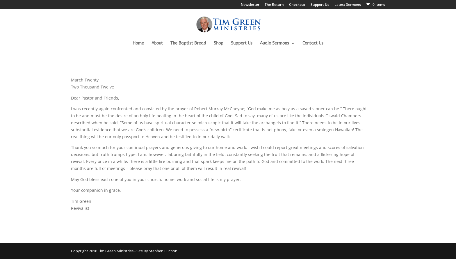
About (157, 43)
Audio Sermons (274, 43)
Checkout (297, 5)
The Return (274, 5)
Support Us (320, 5)
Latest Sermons (347, 5)
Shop (218, 43)
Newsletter (250, 5)
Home (138, 43)
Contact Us (312, 43)
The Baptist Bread (188, 43)
